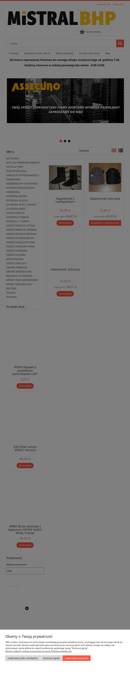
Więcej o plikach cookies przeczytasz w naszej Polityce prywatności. (38, 651)
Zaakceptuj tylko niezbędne (23, 658)
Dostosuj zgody (51, 658)
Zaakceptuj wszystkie (76, 658)
